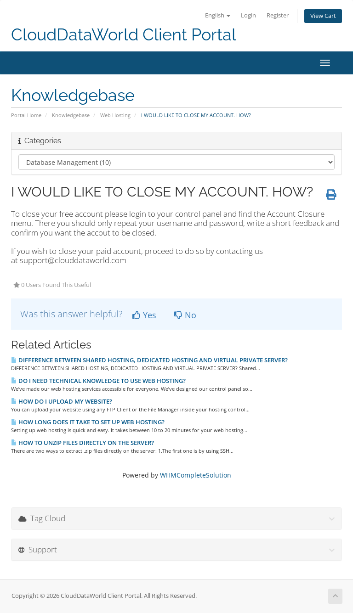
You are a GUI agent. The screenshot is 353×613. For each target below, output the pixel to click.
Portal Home (26, 115)
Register (278, 15)
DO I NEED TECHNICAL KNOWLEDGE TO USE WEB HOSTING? (98, 381)
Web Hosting (115, 115)
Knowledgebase (71, 115)
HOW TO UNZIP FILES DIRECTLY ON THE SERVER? (82, 443)
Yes (144, 315)
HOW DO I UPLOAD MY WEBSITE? (61, 401)
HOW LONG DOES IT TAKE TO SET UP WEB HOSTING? (88, 422)
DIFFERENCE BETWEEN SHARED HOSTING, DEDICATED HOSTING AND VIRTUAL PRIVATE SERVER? (149, 360)
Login (248, 15)
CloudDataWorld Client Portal (123, 35)
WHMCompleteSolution (195, 475)
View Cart (323, 16)
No (185, 315)
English (217, 15)
